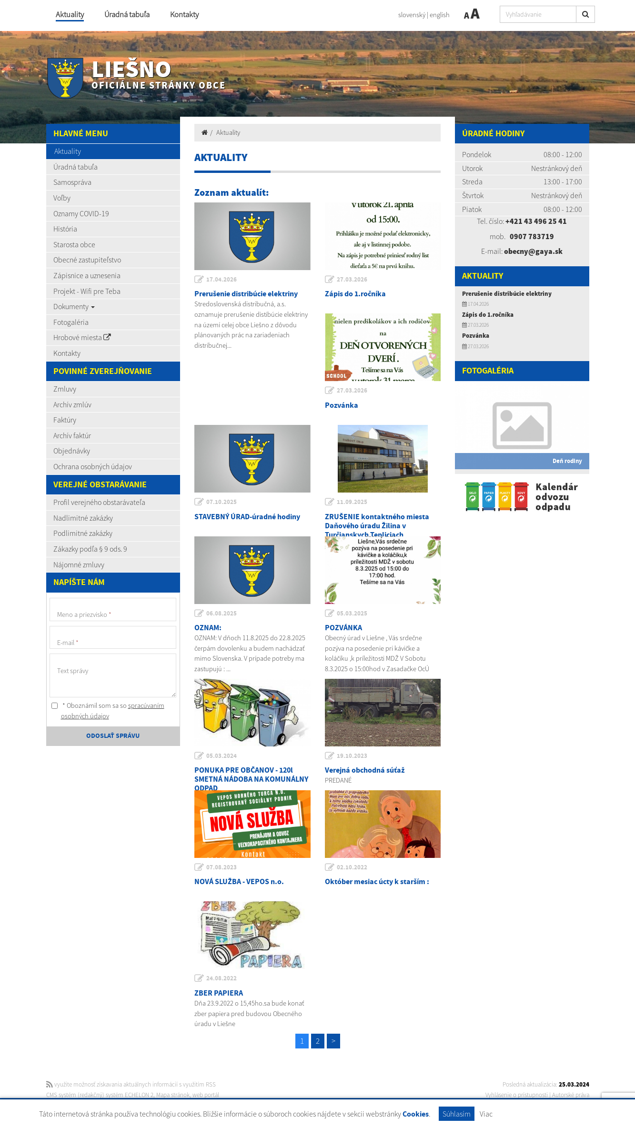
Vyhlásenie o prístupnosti (516, 1095)
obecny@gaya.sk (533, 251)
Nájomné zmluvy (78, 564)
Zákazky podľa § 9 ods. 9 (90, 549)
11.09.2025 (352, 502)
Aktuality (70, 15)
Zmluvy (64, 388)
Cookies (416, 1114)
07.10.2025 (221, 502)
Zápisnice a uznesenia (87, 275)
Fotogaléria (71, 322)
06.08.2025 (221, 613)
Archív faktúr (72, 435)
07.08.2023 (221, 867)
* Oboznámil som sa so (107, 710)
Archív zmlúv (72, 404)
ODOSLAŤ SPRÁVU (113, 736)
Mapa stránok (173, 1095)
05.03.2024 (221, 756)
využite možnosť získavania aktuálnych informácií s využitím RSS (131, 1084)
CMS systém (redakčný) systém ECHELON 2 (99, 1095)
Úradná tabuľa (127, 15)
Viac (486, 1113)
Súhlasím (457, 1113)
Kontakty (184, 15)
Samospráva (72, 182)
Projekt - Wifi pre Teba (87, 291)
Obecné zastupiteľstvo (87, 259)
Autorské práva (570, 1095)
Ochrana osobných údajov (92, 466)
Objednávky (71, 450)
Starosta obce (74, 244)
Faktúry (64, 419)
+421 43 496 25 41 (536, 221)
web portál (205, 1095)
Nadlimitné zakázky (83, 518)
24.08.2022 (221, 978)
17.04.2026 (221, 279)
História (65, 228)
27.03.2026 (352, 279)
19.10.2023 (352, 756)
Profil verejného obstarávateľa (99, 502)
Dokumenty (74, 306)
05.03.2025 (352, 613)
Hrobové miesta (82, 337)
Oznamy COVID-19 (81, 213)
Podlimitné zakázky (82, 533)
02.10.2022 (352, 867)
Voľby (62, 197)
